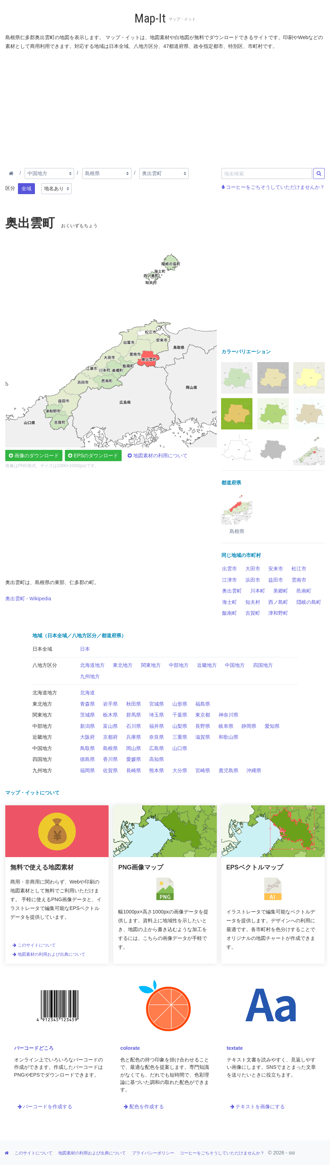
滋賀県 (202, 737)
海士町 (229, 602)
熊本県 (156, 770)
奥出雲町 (232, 591)
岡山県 (133, 748)
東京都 (202, 715)
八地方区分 (44, 665)
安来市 (275, 568)
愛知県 (272, 726)
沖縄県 (253, 770)
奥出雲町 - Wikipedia (28, 598)
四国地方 (263, 665)
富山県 (110, 726)
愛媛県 (133, 759)
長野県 (202, 726)
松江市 (299, 568)
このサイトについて (34, 945)
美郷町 (280, 591)
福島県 (202, 704)
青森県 (87, 704)
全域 (26, 188)
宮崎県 (202, 770)
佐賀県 (110, 770)
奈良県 (156, 737)
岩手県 (110, 704)
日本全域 (42, 649)
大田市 (252, 568)
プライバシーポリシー (153, 1153)
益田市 (275, 580)
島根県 (110, 748)
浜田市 (252, 580)
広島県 (156, 748)
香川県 (110, 759)
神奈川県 (228, 715)
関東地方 (151, 665)
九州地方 (90, 676)
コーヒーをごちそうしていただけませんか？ (273, 187)
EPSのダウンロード (93, 455)
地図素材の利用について (158, 455)
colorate (130, 1048)
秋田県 (133, 704)
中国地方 (235, 665)
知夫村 (252, 602)
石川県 (133, 726)
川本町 (257, 591)
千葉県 (179, 715)
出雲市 (229, 568)
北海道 (87, 692)
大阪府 (87, 737)
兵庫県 (133, 737)
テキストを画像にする (257, 1106)
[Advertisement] (165, 107)
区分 (10, 188)
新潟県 (87, 726)
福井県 (156, 726)
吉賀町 (252, 613)
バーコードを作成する (45, 1106)
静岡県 (249, 726)
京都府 (110, 737)
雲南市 (299, 580)
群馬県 (133, 715)
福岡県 (87, 770)
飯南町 (229, 613)
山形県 (179, 704)
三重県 (179, 737)
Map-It (150, 18)
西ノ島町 (278, 602)
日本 (85, 649)
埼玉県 (156, 715)
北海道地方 (92, 665)
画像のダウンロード (34, 455)
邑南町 (304, 591)
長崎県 (133, 770)
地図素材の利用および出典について (49, 954)
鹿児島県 (228, 770)
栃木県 (110, 715)
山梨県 (179, 726)
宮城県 (156, 704)
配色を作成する (144, 1106)
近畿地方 (207, 665)
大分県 (179, 770)
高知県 (156, 759)
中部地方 (179, 665)
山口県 (179, 748)
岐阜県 (226, 726)
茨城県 (87, 715)
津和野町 (278, 613)
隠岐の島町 (309, 602)
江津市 (229, 580)
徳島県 (87, 759)
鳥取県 (87, 748)
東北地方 (123, 665)
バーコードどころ (34, 1048)
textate (235, 1048)
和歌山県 (228, 737)
